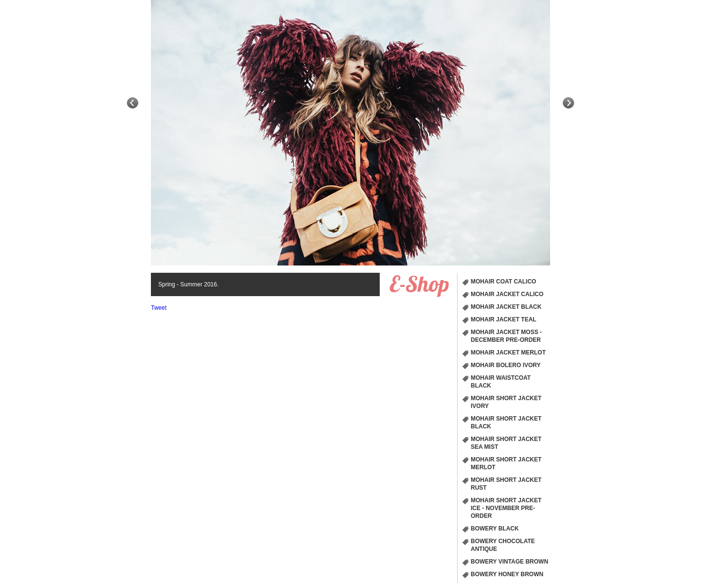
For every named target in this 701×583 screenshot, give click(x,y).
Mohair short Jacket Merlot (506, 463)
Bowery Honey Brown (507, 574)
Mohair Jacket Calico (507, 294)
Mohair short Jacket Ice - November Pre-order (506, 508)
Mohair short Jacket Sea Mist (506, 443)
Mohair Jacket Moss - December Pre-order (506, 336)
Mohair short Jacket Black (506, 422)
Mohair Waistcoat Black (501, 381)
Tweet (158, 307)
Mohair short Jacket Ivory (506, 402)
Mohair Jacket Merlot (508, 352)
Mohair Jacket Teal (503, 319)
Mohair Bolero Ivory (506, 365)
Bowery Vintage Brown (509, 561)
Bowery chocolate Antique (503, 545)
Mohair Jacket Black (506, 306)
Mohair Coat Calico (503, 281)
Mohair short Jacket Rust (506, 484)
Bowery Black (495, 528)
